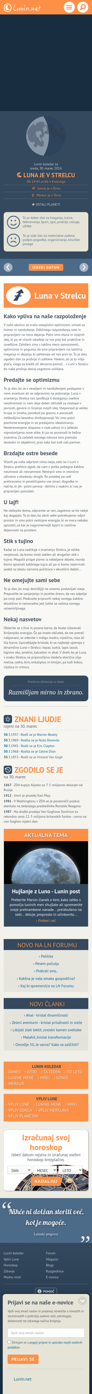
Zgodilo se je (38, 770)
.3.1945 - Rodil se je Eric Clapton (29, 746)
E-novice (52, 1277)
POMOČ (48, 1291)
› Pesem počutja (46, 963)
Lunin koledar (14, 1253)
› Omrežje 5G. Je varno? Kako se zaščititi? (46, 1044)
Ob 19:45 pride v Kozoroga (46, 181)
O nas (46, 1302)
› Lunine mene (20, 1077)
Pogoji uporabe (46, 1314)
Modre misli (12, 1277)
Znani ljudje (37, 719)
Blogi (50, 1265)
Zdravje (9, 1271)
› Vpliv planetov (22, 1116)
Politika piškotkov (40, 1377)
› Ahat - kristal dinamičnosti (46, 1015)
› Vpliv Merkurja (52, 1110)
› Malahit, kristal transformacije (46, 1037)
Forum (50, 1253)
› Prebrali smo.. (46, 970)
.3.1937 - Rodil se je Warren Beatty (30, 734)
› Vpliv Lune (17, 1104)
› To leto (73, 1072)
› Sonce (61, 1077)
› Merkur (15, 1083)
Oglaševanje (46, 1308)
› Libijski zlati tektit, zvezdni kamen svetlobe (46, 1029)
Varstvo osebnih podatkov (71, 1377)
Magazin (52, 1259)
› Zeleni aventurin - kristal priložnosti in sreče (46, 1022)
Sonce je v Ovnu (46, 188)
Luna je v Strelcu (46, 175)
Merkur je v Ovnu (46, 195)
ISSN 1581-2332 (15, 1377)
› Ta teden (51, 1072)
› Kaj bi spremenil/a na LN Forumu (46, 985)
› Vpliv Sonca (19, 1110)
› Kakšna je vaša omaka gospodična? (46, 978)
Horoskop (11, 1265)
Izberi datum (46, 267)
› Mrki (44, 1077)
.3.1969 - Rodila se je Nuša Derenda (31, 740)
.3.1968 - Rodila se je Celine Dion (30, 751)
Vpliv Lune (11, 1259)
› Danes (13, 1072)
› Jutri (31, 1072)
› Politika (46, 956)
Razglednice (55, 1271)
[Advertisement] (46, 63)
